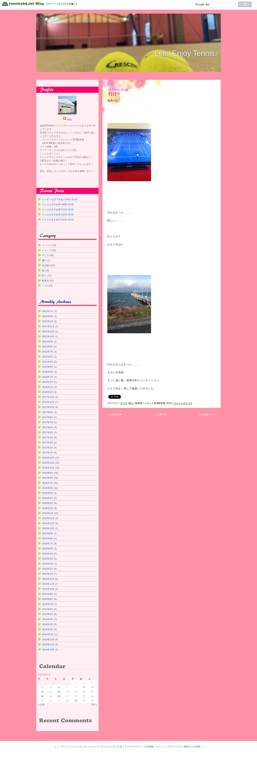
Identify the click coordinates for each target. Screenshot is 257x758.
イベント (46, 245)
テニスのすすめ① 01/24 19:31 (58, 219)
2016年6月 (47, 488)
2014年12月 (48, 579)
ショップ (46, 250)
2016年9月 (47, 473)
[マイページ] (53, 4)
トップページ (64, 746)
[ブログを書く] (69, 4)
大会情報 (148, 746)
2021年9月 (47, 341)
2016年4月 (47, 498)
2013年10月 (48, 649)
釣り (130, 403)
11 (42, 691)
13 (59, 691)
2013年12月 (48, 639)
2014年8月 (47, 599)
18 (42, 696)
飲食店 (45, 280)
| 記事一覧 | (161, 414)
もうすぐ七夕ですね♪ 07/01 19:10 (59, 199)
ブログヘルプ (175, 746)
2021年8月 (47, 346)
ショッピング (80, 746)
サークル (105, 746)
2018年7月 (47, 377)
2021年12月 (48, 326)
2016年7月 (47, 483)
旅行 (44, 260)
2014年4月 (47, 619)
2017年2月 (47, 447)
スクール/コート (133, 746)
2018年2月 (47, 387)
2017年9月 (47, 412)
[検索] (214, 4)
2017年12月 (48, 397)
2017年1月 (47, 452)
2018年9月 (47, 372)
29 (75, 700)
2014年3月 (47, 624)
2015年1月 (47, 574)
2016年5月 (47, 493)
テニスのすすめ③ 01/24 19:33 (58, 209)
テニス (123, 403)
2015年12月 (48, 518)
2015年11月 (48, 523)
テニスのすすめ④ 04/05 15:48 (58, 204)
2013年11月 (48, 644)
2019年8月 (47, 367)
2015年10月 (48, 528)
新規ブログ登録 (192, 746)
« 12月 (41, 704)
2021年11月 (48, 331)
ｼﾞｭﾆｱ (45, 285)
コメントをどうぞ (183, 403)
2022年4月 (47, 316)
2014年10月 (48, 589)
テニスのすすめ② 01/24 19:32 (58, 214)
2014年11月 (48, 584)
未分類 (45, 265)
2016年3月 (47, 503)
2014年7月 (47, 604)
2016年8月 (47, 478)
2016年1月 (47, 513)
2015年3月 (47, 563)
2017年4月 (47, 437)
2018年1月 (47, 392)
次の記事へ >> (206, 414)
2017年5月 (47, 432)
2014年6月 (47, 609)
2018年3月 (47, 382)
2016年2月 (47, 508)
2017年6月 (47, 427)
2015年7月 (47, 543)
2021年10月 (48, 336)
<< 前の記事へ (116, 414)
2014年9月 (47, 594)
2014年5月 (47, 614)
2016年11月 (48, 462)
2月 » (94, 704)
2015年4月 (47, 558)
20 (59, 696)
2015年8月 (47, 538)
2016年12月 (48, 457)
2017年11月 (48, 402)
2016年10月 (48, 467)
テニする (117, 746)
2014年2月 (47, 629)
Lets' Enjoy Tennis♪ (186, 53)
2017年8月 (47, 417)
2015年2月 (47, 568)
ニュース (94, 746)
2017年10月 (48, 407)
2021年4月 (47, 361)
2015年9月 (47, 533)
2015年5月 (47, 553)
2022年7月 (47, 311)
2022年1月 (47, 321)
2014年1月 (47, 634)
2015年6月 (47, 548)
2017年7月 (47, 422)
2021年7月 (47, 351)
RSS (69, 119)
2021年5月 (47, 356)
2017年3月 (47, 442)
